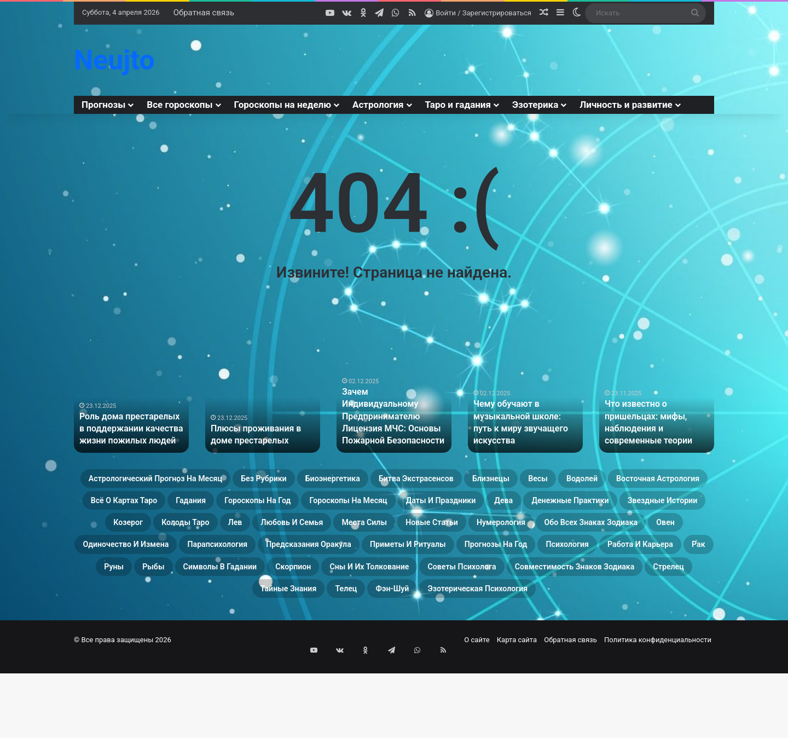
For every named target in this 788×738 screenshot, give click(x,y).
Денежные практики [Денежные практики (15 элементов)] (451, 533)
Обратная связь (203, 13)
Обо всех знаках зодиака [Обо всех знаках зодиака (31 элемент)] (174, 585)
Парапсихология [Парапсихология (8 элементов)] (495, 585)
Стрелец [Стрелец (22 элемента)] (201, 664)
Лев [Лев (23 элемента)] (248, 559)
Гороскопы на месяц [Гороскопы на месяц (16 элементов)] (152, 533)
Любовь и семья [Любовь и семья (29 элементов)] (324, 559)
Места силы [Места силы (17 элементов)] (421, 559)
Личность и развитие (626, 104)
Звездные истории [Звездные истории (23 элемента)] (578, 533)
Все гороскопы (179, 104)
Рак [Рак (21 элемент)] (561, 612)
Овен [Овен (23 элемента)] (275, 585)
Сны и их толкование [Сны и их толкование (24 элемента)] (338, 638)
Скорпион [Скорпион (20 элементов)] (235, 638)
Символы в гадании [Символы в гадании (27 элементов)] (136, 638)
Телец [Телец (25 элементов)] (361, 664)
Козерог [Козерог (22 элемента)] (670, 533)
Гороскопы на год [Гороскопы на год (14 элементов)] (611, 507)
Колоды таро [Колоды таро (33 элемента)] (182, 559)
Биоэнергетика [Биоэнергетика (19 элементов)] (441, 480)
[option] (131, 410)
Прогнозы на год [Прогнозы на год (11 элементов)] (288, 612)
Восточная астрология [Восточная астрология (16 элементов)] (304, 507)
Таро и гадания (458, 104)
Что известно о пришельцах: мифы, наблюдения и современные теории (656, 431)
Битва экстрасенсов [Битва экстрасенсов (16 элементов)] (554, 480)
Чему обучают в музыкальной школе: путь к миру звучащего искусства (524, 431)
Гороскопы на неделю (283, 104)
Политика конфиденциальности (657, 718)
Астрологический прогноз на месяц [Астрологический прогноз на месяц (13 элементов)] (200, 480)
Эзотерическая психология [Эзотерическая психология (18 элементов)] (538, 664)
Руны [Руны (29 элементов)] (606, 612)
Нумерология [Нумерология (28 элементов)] (605, 559)
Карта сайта (517, 718)
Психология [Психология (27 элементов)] (385, 612)
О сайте (476, 718)
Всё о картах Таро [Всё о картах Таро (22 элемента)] (431, 507)
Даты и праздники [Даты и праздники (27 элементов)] (278, 533)
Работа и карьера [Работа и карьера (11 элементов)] (483, 612)
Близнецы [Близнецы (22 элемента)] (655, 480)
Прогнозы (103, 104)
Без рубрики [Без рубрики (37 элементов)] (348, 480)
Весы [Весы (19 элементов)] (144, 507)
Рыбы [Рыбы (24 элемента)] (657, 612)
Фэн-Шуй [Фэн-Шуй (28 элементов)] (421, 664)
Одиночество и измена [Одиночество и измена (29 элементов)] (370, 585)
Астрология (378, 104)
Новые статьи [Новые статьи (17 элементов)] (512, 559)
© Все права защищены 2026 (122, 718)
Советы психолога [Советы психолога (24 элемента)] (464, 638)
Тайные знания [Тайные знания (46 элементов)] (284, 664)
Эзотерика (535, 104)
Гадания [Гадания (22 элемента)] (521, 507)
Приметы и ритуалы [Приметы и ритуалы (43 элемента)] (168, 612)
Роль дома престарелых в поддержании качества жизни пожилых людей (126, 431)
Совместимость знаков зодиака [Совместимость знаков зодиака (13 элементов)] (619, 638)
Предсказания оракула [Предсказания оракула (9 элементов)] (619, 585)
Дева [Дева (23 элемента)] (363, 533)
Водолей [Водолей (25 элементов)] (201, 507)
